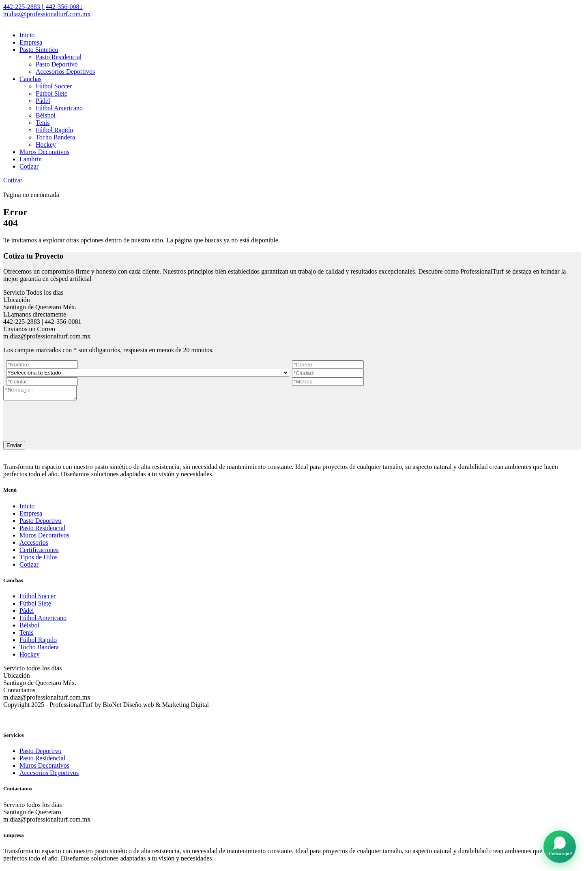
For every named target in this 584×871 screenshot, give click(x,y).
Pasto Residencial (59, 57)
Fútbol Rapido (54, 129)
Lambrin (30, 159)
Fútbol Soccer (54, 86)
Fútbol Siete (51, 93)
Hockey (46, 144)
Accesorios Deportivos (65, 71)
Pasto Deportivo (57, 64)
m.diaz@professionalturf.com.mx (46, 14)
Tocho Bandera (55, 137)
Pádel (43, 100)
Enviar (14, 448)
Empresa (30, 42)
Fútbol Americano (59, 108)
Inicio (26, 35)
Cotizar (29, 166)
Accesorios (33, 544)
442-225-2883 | (24, 6)
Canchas (30, 78)
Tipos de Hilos (38, 559)
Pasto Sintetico (38, 49)
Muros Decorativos (44, 151)
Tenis (42, 122)
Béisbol (46, 115)
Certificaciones (39, 552)
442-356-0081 (64, 6)
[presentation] (65, 420)
